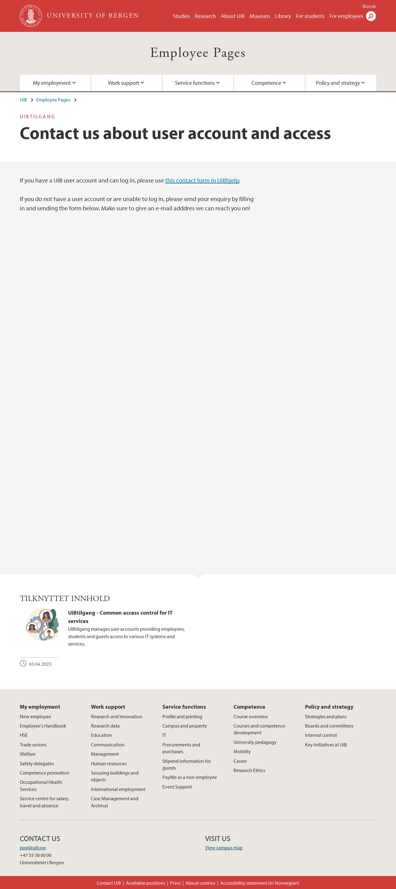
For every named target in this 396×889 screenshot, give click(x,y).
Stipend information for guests (186, 764)
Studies (181, 15)
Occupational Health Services (41, 785)
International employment (118, 789)
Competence (266, 82)
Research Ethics (249, 770)
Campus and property (184, 726)
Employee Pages (198, 53)
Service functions (195, 82)
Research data (105, 726)
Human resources (109, 763)
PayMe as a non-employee (189, 777)
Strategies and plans (325, 716)
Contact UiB (109, 883)
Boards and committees (329, 726)
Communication (107, 744)
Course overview (251, 716)
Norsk (369, 6)
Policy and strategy (338, 82)
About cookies (200, 883)
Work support (123, 82)
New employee (35, 716)
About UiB (233, 15)
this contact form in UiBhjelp (202, 180)
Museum (260, 15)
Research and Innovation (116, 716)
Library (283, 15)
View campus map (224, 847)
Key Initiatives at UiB (326, 744)
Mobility (242, 751)
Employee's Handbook (43, 726)
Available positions (145, 883)
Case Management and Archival (114, 801)
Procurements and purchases (181, 747)
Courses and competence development (259, 729)
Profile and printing (182, 716)
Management (105, 754)
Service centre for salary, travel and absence (44, 801)
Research (205, 15)
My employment (52, 82)
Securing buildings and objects (115, 776)
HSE (24, 735)
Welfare (28, 754)
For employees (346, 15)
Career (240, 761)
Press (175, 883)
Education (101, 735)
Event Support (177, 787)
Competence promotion (44, 773)
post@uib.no (33, 847)
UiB (23, 100)
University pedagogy (255, 742)
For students (310, 15)
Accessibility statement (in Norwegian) (259, 883)
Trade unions (33, 744)
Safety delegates (37, 763)
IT (164, 735)
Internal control (321, 735)
